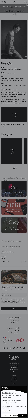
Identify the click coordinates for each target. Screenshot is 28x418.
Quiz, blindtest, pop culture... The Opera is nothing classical (14, 210)
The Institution (14, 365)
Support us (4, 250)
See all (3, 258)
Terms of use (14, 382)
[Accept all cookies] (22, 415)
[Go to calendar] (5, 2)
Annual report (14, 367)
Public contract (14, 369)
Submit (14, 308)
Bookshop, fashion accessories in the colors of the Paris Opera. (14, 228)
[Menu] (25, 2)
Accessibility (14, 380)
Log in (14, 9)
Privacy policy (6, 410)
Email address (5, 293)
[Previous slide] (22, 262)
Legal (14, 371)
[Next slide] (25, 262)
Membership (5, 254)
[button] (3, 261)
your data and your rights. (19, 302)
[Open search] (2, 2)
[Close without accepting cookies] (5, 415)
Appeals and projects (7, 252)
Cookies (14, 383)
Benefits (3, 256)
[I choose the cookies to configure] (14, 415)
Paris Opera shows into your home (14, 192)
